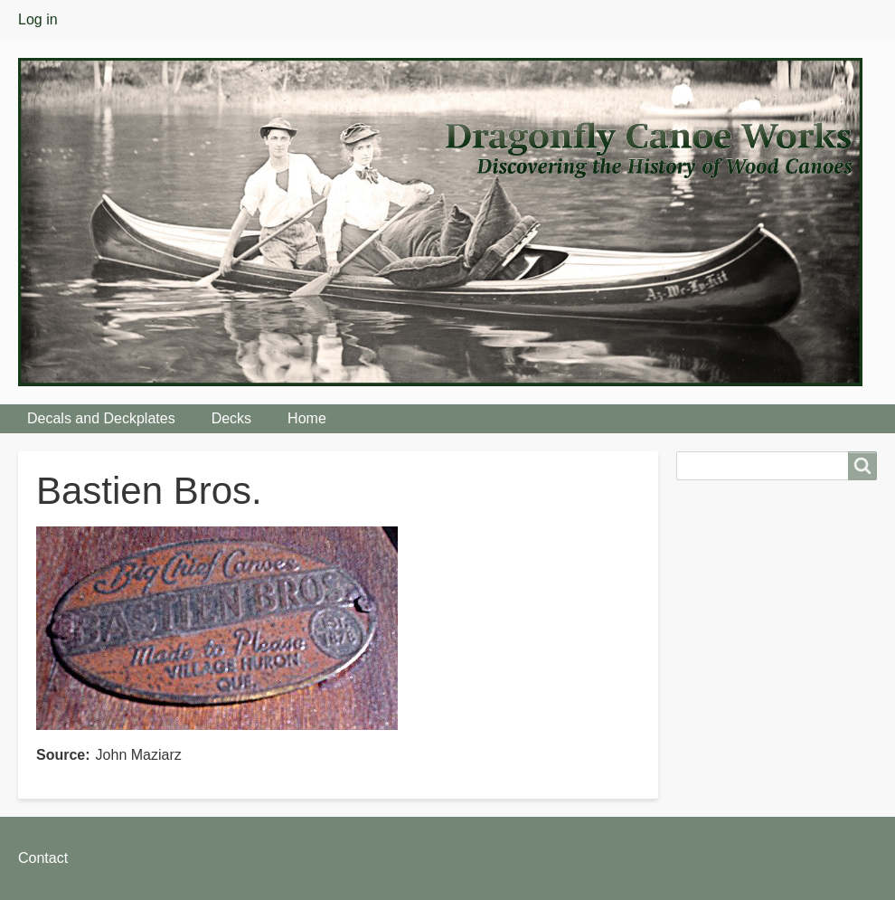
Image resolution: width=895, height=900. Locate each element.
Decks (231, 418)
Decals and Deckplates (101, 418)
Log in (38, 19)
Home (306, 418)
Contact (43, 858)
